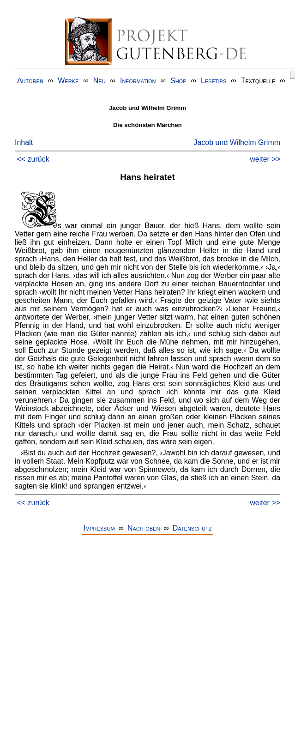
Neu (99, 81)
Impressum (99, 528)
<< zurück (33, 159)
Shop (178, 81)
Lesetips (213, 81)
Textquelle (258, 81)
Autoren (30, 81)
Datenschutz (192, 528)
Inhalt (24, 142)
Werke (68, 81)
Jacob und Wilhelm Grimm (236, 142)
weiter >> (265, 159)
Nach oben (143, 528)
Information (138, 81)
